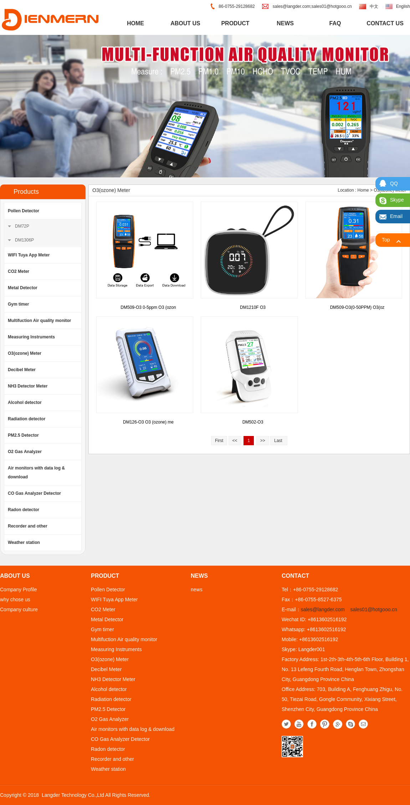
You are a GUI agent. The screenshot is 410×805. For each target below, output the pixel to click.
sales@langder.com (323, 609)
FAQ (335, 23)
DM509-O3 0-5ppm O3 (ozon (148, 307)
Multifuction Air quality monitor (39, 320)
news (285, 23)
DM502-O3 (252, 422)
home (135, 23)
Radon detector (23, 509)
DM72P (22, 226)
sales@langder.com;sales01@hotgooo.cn (312, 6)
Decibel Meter (22, 369)
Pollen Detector (23, 210)
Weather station (24, 542)
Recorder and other (27, 526)
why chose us (15, 599)
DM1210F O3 (253, 307)
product (235, 23)
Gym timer (18, 304)
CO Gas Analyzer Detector (34, 493)
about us (185, 23)
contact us (385, 23)
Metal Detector (22, 287)
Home (363, 190)
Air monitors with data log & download (36, 472)
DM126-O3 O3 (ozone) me (148, 422)
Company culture (19, 609)
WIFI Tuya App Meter (29, 255)
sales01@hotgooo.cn (373, 609)
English (403, 6)
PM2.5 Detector (23, 435)
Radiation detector (26, 418)
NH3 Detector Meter (27, 386)
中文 (374, 6)
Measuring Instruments (31, 336)
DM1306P (24, 240)
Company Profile (18, 589)
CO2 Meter (18, 271)
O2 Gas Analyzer (25, 451)
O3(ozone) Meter (24, 353)
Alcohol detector (25, 402)
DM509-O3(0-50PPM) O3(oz (357, 307)
